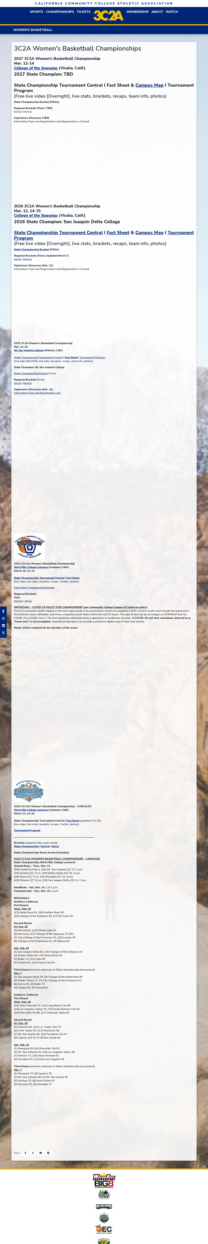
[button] (36, 12)
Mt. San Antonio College (29, 350)
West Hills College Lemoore (31, 567)
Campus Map (149, 85)
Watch (172, 12)
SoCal (17, 259)
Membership (138, 12)
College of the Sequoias (36, 68)
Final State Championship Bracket (34, 588)
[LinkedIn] (3, 625)
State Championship (26, 846)
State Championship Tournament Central (58, 233)
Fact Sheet (118, 233)
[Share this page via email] (41, 1153)
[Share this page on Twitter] (33, 1153)
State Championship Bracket (31, 373)
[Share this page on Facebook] (25, 1153)
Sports (36, 12)
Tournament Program (92, 357)
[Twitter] (3, 632)
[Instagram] (3, 618)
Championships (60, 12)
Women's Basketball (32, 30)
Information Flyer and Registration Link (37, 393)
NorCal (27, 259)
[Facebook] (3, 611)
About (157, 12)
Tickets (84, 12)
